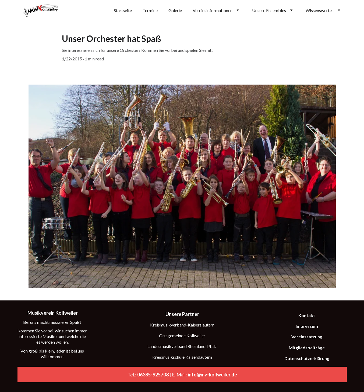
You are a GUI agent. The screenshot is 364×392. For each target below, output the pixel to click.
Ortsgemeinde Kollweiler (182, 335)
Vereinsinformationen (212, 10)
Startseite (123, 10)
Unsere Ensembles (269, 10)
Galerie (175, 10)
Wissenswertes (320, 10)
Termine (150, 10)
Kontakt (306, 315)
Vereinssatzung (306, 336)
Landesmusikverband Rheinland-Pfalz (182, 346)
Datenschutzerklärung (306, 358)
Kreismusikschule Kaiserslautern (182, 357)
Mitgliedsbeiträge (307, 347)
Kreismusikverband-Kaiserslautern (182, 324)
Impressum (307, 326)
